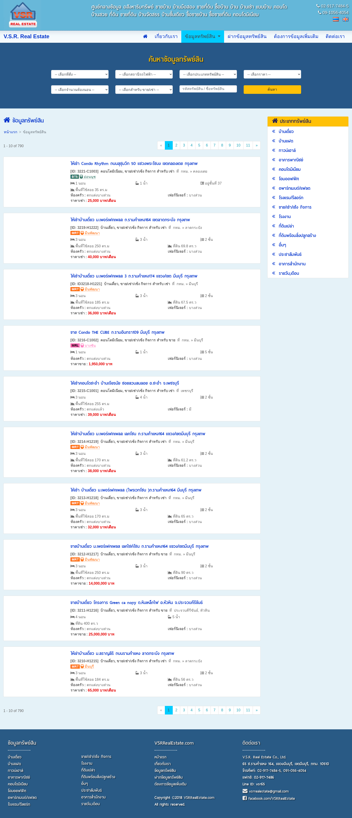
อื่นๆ (279, 244)
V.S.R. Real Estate (26, 37)
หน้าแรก (10, 132)
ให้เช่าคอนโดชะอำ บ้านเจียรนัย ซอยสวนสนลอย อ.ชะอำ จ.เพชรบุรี (124, 383)
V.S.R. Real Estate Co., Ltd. (264, 757)
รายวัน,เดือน (285, 273)
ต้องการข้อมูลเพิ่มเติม (296, 36)
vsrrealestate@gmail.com (266, 791)
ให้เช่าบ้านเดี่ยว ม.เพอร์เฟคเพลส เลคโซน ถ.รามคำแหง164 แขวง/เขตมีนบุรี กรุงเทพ (137, 433)
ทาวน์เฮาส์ (284, 150)
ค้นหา (272, 89)
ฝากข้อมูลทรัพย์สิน (247, 36)
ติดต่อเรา (335, 36)
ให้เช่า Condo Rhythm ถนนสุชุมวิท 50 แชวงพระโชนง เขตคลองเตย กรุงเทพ (134, 163)
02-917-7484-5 (269, 770)
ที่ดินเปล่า (283, 226)
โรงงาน (281, 216)
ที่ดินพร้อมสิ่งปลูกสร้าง (294, 235)
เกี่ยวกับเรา (166, 36)
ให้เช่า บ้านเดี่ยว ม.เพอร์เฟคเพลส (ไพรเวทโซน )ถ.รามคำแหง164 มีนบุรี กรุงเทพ (135, 490)
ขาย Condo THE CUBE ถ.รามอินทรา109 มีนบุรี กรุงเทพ (117, 332)
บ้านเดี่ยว (283, 131)
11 (248, 145)
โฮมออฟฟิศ (285, 178)
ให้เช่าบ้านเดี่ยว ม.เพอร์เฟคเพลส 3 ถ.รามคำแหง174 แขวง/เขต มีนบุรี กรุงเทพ (133, 276)
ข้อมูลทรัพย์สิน (201, 36)
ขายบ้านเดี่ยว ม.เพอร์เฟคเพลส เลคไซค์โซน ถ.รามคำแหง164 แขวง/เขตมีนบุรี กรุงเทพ (139, 546)
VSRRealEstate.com (174, 743)
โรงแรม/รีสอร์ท (287, 197)
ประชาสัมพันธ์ (287, 254)
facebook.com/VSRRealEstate (269, 798)
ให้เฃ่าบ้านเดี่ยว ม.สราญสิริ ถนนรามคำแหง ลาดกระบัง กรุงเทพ (122, 653)
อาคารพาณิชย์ (287, 159)
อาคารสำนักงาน (289, 263)
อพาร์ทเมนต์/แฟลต (291, 188)
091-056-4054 (294, 770)
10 (238, 145)
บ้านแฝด (282, 140)
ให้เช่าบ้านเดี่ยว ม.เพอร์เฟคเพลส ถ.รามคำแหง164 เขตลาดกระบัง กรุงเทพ (130, 219)
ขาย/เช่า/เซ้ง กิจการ (291, 207)
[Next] (257, 145)
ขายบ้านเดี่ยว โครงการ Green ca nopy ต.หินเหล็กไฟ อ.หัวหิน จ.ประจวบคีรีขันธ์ (136, 602)
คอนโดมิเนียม (286, 169)
